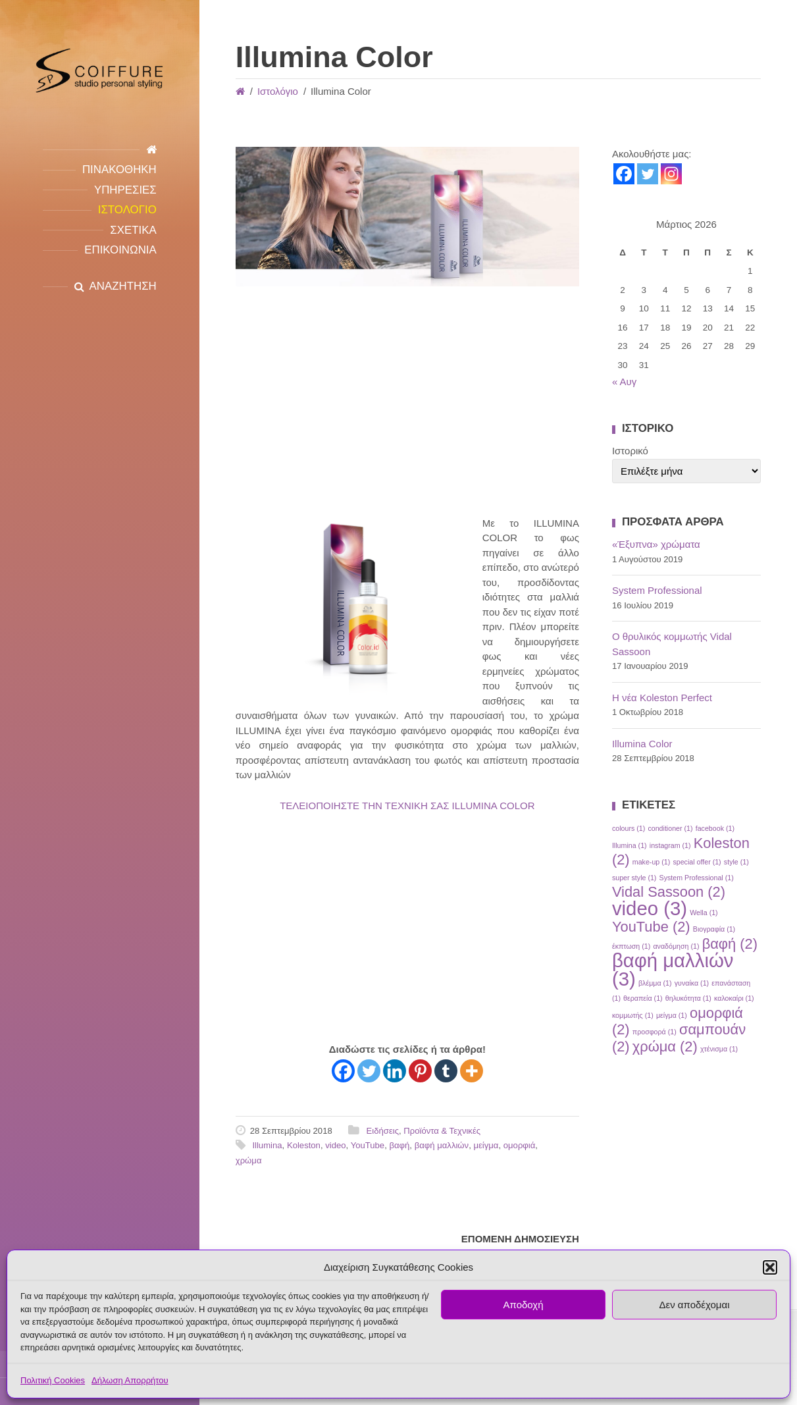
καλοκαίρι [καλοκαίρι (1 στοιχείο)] (734, 998)
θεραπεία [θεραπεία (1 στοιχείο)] (643, 998)
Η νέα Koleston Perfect (662, 697)
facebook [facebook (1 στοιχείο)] (715, 828)
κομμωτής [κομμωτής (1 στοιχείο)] (633, 1015)
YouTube (368, 1145)
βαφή (399, 1145)
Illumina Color (642, 743)
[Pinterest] (420, 1070)
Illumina (267, 1145)
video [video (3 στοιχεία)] (649, 908)
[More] (471, 1070)
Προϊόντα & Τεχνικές (441, 1131)
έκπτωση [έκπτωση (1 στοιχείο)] (631, 946)
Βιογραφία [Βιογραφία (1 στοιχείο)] (714, 929)
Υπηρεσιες (125, 190)
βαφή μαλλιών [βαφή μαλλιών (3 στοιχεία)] (673, 969)
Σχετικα (133, 230)
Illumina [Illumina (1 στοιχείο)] (629, 845)
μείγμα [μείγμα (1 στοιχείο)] (671, 1015)
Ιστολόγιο (277, 91)
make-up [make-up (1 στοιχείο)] (651, 862)
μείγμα (485, 1145)
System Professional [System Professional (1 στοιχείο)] (696, 878)
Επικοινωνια (120, 250)
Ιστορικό (630, 450)
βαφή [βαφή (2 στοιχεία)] (730, 944)
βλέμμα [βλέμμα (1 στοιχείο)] (655, 983)
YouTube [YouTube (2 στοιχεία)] (651, 926)
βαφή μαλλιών (442, 1145)
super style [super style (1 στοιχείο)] (634, 878)
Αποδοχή (523, 1304)
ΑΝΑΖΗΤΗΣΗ (123, 286)
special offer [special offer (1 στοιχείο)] (697, 862)
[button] (770, 1267)
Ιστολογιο (127, 209)
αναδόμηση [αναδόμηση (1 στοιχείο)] (676, 946)
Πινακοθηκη (119, 169)
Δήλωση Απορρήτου (129, 1380)
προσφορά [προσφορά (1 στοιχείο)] (654, 1032)
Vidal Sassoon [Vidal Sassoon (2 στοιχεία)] (668, 892)
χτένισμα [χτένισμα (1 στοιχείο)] (719, 1049)
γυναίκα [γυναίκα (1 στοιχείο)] (692, 983)
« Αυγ (624, 381)
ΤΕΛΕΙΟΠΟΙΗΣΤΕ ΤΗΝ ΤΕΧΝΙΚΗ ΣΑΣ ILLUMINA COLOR (407, 805)
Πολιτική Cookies (52, 1380)
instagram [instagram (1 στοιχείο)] (670, 845)
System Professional (657, 590)
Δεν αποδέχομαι (694, 1304)
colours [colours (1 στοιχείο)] (628, 828)
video (335, 1145)
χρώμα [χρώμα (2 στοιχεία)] (665, 1046)
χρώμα (249, 1160)
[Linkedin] (394, 1070)
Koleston (304, 1145)
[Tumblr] (445, 1070)
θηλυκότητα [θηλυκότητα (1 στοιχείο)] (688, 998)
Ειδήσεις (383, 1131)
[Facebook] (343, 1070)
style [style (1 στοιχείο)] (736, 862)
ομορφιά (519, 1145)
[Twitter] (368, 1070)
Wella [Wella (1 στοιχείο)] (703, 912)
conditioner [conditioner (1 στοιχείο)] (670, 828)
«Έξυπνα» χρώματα (656, 544)
